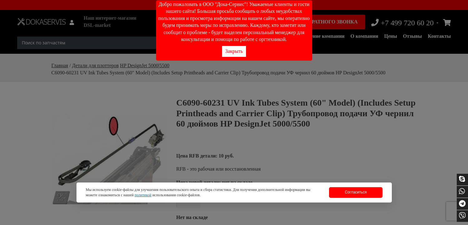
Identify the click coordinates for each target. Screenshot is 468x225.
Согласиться (356, 192)
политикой (143, 195)
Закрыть (234, 51)
